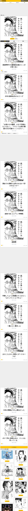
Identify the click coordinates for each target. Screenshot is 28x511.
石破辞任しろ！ (10, 133)
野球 (2, 71)
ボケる (10, 2)
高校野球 (5, 71)
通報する (16, 38)
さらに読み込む (14, 447)
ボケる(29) (12, 38)
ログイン (26, 0)
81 (2, 99)
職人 (24, 2)
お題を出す (17, 2)
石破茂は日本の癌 (4, 133)
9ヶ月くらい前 (25, 70)
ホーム (3, 2)
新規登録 (22, 0)
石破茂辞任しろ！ (15, 133)
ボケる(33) (7, 478)
